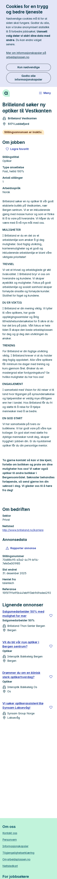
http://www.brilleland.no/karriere (22, 530)
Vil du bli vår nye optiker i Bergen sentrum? (20, 644)
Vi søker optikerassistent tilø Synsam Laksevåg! (22, 705)
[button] (21, 548)
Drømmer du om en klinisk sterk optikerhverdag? (21, 675)
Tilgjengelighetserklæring (18, 852)
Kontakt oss (9, 833)
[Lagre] (51, 615)
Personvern (9, 839)
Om (16, 859)
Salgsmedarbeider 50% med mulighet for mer (23, 614)
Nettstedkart (10, 866)
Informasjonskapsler (15, 846)
